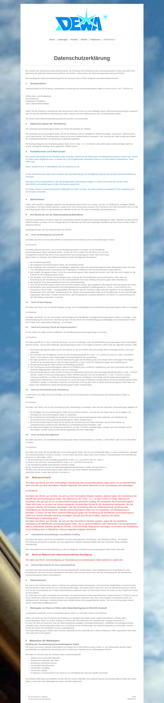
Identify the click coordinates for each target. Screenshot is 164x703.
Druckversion (34, 697)
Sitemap (45, 697)
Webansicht (131, 699)
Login (134, 696)
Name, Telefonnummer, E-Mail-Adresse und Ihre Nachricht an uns (52, 167)
